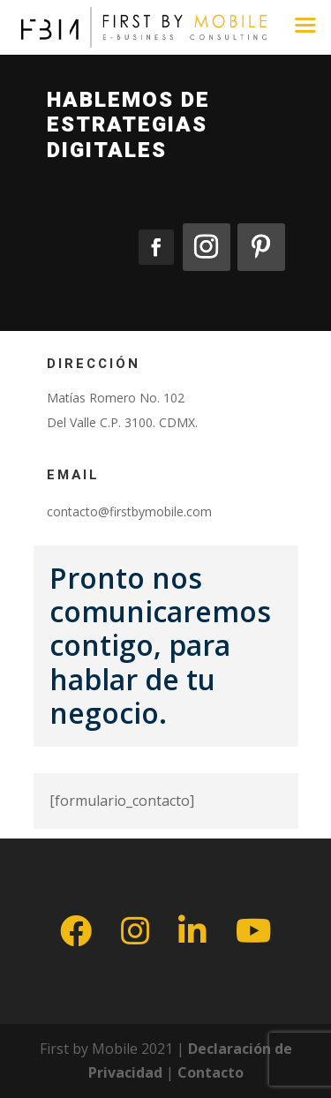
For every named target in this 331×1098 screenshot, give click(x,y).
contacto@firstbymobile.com (129, 511)
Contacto (210, 1072)
